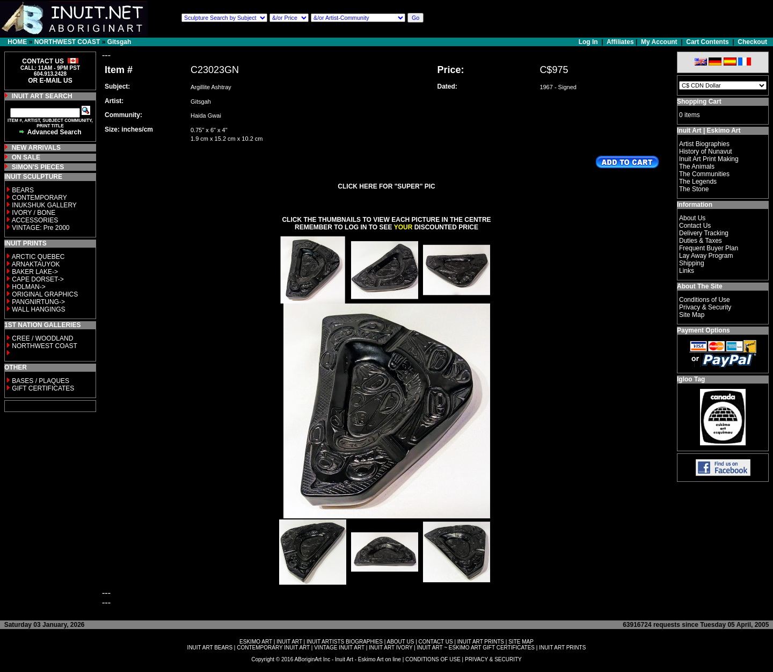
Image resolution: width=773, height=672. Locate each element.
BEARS (23, 190)
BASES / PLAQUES (40, 381)
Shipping (691, 263)
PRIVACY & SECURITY (493, 659)
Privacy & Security (705, 307)
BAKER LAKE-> (35, 272)
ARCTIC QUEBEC (38, 257)
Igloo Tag (691, 379)
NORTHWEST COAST (67, 42)
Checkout (752, 42)
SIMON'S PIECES (38, 167)
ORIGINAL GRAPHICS (45, 294)
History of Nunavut (705, 151)
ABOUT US (400, 642)
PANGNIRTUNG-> (38, 302)
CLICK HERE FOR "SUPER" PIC (386, 186)
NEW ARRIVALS (36, 147)
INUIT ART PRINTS (480, 642)
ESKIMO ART (255, 642)
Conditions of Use (704, 300)
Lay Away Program (706, 255)
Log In (589, 42)
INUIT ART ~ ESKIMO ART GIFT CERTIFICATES (476, 648)
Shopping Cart (699, 101)
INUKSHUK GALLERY (44, 205)
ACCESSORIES (35, 220)
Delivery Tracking (703, 233)
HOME (17, 42)
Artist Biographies (704, 144)
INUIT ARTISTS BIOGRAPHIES (345, 642)
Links (686, 270)
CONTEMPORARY (39, 197)
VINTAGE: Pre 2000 (40, 228)
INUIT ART (289, 642)
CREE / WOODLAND (41, 338)
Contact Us (695, 225)
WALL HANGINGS (38, 309)
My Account (659, 42)
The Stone (694, 189)
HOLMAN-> (28, 287)
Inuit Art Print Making (709, 159)
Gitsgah (119, 42)
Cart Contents (707, 42)
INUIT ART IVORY (390, 648)
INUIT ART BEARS (209, 648)
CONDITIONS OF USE (433, 659)
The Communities (704, 174)
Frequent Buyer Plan (708, 248)
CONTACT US (436, 642)
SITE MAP (521, 642)
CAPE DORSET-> (37, 279)
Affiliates (620, 42)
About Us (692, 218)
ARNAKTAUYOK (36, 264)
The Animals (696, 166)
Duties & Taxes (700, 240)
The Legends (698, 181)
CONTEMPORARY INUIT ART (273, 648)
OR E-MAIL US (50, 80)
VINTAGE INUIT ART (339, 648)
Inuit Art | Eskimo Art (708, 130)
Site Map (691, 315)
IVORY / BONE (33, 212)
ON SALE (26, 157)
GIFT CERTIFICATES (43, 388)
